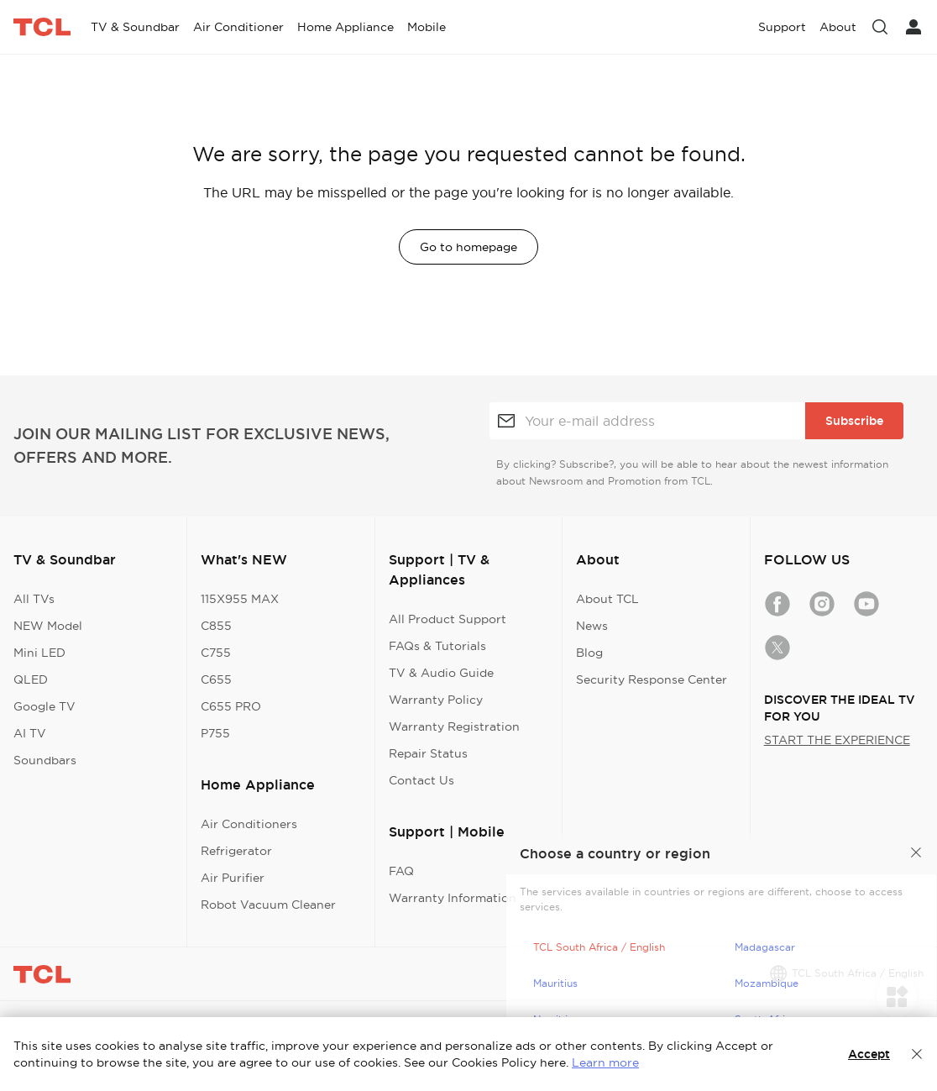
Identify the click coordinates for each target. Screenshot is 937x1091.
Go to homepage (468, 246)
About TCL (607, 598)
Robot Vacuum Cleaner (268, 904)
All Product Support (447, 619)
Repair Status (428, 753)
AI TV (29, 733)
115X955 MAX (240, 598)
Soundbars (44, 760)
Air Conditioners (249, 823)
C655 (216, 679)
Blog (589, 652)
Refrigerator (236, 850)
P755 (215, 733)
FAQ (401, 871)
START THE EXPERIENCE (837, 739)
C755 (216, 652)
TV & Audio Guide (441, 672)
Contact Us (421, 780)
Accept (869, 1054)
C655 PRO (231, 706)
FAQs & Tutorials (437, 645)
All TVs (34, 598)
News (592, 625)
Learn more (605, 1062)
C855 (216, 625)
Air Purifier (232, 877)
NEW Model (47, 625)
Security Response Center (651, 679)
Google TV (44, 706)
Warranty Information (452, 897)
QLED (30, 679)
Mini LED (39, 652)
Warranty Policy (436, 699)
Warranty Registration (454, 726)
